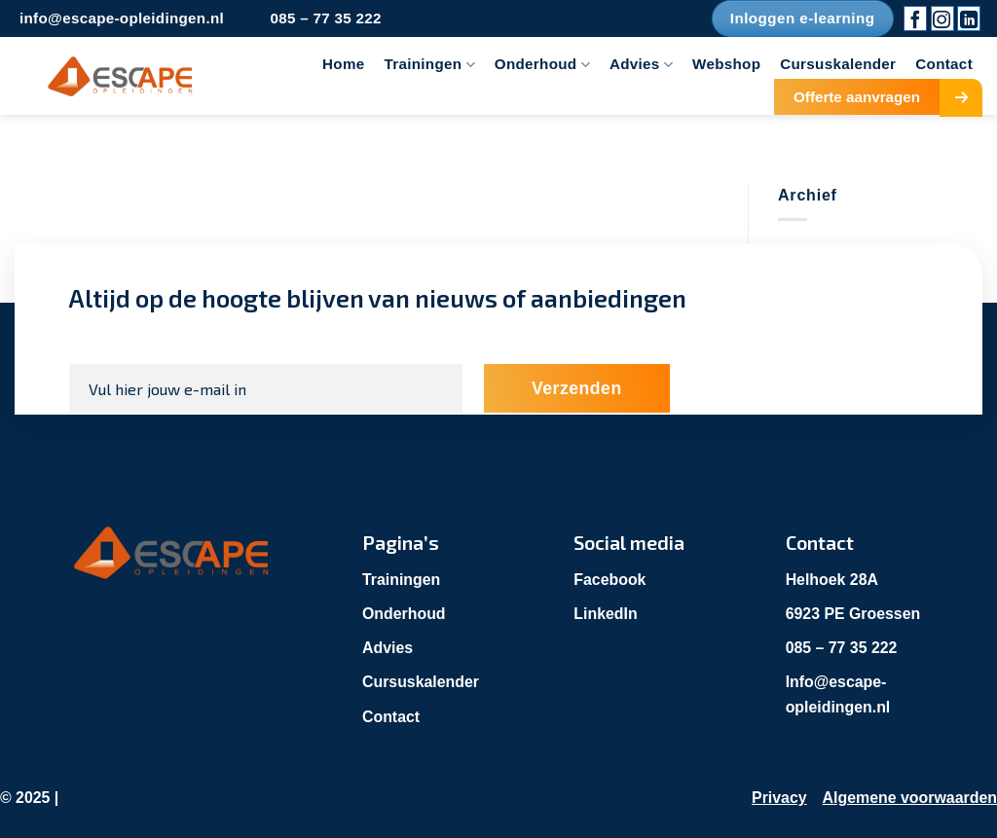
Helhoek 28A (832, 579)
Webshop (726, 63)
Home (343, 63)
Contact (944, 63)
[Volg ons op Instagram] (942, 18)
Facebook (609, 579)
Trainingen (430, 64)
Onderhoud (542, 64)
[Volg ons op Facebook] (915, 18)
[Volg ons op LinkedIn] (968, 18)
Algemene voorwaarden (910, 797)
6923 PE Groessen (854, 613)
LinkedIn (605, 613)
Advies (641, 64)
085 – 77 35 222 (842, 647)
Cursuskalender (838, 63)
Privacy (778, 797)
